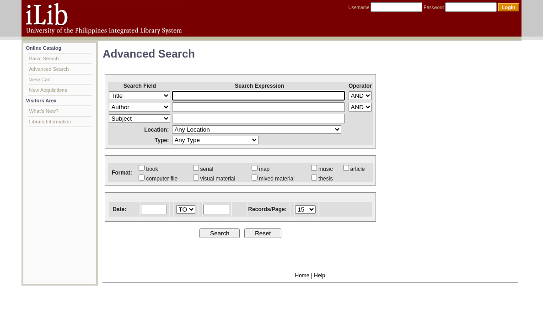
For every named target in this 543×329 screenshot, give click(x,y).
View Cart (39, 79)
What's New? (43, 111)
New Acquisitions (48, 90)
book (148, 169)
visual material (214, 178)
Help (319, 275)
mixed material (273, 178)
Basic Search (44, 58)
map (260, 169)
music (322, 169)
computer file (158, 178)
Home (302, 275)
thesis (322, 178)
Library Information (50, 121)
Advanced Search (49, 69)
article (354, 169)
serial (203, 169)
